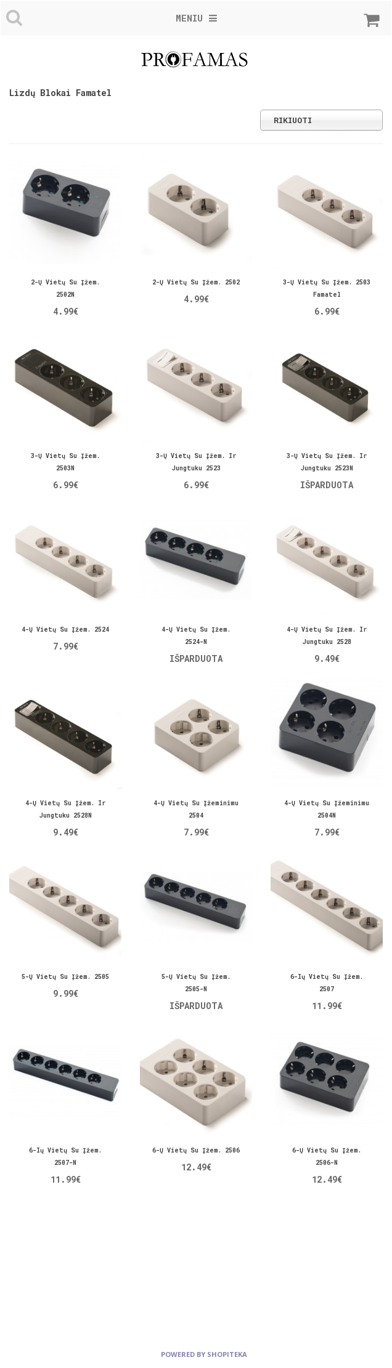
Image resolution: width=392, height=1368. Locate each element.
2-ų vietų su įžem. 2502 (196, 282)
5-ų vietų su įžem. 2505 (65, 977)
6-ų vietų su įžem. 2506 (196, 1150)
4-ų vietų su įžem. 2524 (65, 630)
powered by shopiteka (204, 1354)
